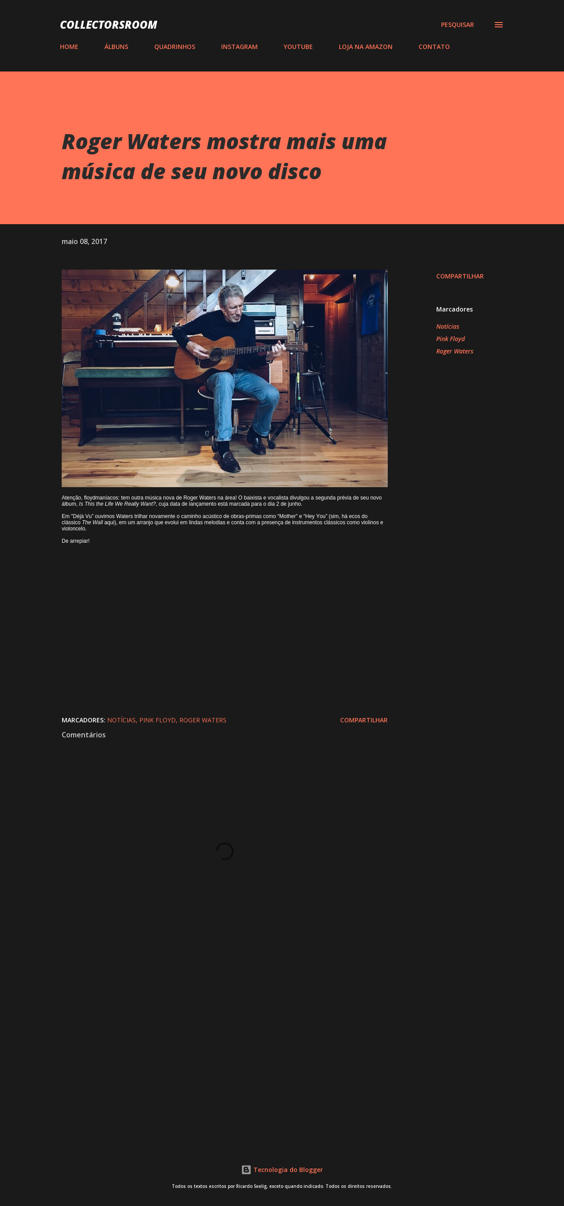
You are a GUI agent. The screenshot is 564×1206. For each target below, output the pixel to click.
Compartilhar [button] (460, 276)
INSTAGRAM (239, 46)
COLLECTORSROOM (108, 24)
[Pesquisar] (457, 24)
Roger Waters (454, 351)
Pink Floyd (450, 338)
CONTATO (434, 46)
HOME (69, 46)
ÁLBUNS (116, 46)
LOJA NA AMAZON (366, 46)
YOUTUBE (298, 46)
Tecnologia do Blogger (282, 1169)
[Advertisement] (211, 1031)
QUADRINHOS (174, 46)
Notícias (447, 326)
